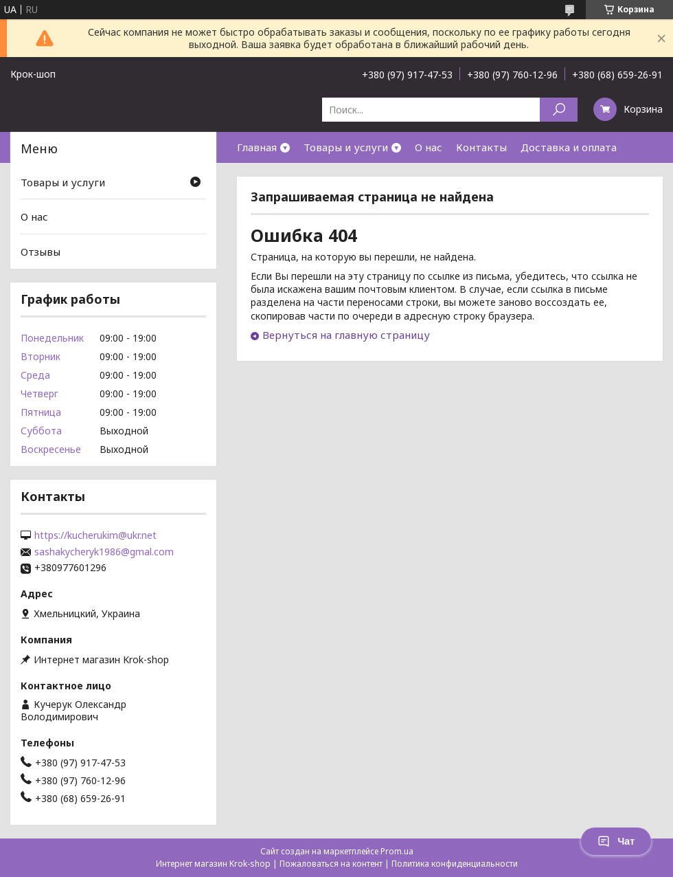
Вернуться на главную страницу (346, 335)
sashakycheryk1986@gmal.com (104, 552)
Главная (257, 147)
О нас (428, 147)
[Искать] (559, 110)
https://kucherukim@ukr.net (95, 535)
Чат (616, 841)
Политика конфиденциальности (454, 863)
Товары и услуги (346, 147)
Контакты (481, 147)
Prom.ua (396, 851)
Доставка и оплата (569, 147)
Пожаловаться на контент (331, 863)
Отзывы (40, 251)
